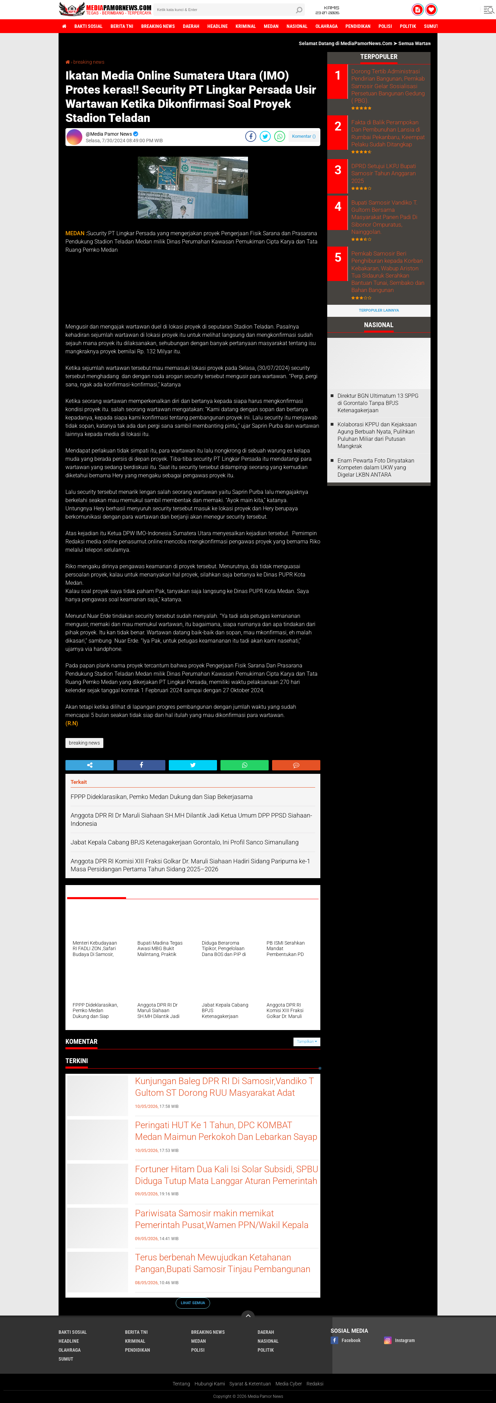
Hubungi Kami (210, 1383)
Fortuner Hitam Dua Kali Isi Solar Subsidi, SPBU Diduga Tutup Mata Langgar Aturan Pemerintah (226, 1175)
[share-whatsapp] (279, 136)
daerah (191, 26)
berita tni (122, 26)
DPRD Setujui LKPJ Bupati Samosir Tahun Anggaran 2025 (382, 171)
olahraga (327, 26)
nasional (297, 26)
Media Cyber (289, 1383)
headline (217, 26)
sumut (431, 26)
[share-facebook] (250, 136)
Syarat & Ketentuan (250, 1383)
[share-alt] (89, 765)
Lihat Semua (193, 1303)
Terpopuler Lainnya (379, 300)
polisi (385, 26)
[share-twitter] (265, 136)
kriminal (246, 26)
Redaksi (315, 1383)
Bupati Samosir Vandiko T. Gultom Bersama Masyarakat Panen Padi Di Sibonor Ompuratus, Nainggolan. (387, 211)
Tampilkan (307, 1041)
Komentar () (304, 136)
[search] (229, 9)
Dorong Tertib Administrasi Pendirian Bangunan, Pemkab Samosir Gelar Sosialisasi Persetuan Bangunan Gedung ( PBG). (387, 85)
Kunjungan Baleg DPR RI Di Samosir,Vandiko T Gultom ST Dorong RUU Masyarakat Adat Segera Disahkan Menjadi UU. (224, 1093)
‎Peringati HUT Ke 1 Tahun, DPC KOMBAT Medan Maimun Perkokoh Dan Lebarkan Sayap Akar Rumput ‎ (226, 1137)
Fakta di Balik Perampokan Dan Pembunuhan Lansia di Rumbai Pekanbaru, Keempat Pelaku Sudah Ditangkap (386, 132)
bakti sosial (88, 26)
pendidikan (358, 26)
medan (271, 26)
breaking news (158, 26)
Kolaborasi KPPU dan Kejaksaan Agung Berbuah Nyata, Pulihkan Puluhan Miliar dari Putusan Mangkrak (377, 424)
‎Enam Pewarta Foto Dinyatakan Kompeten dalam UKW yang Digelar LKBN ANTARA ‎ (376, 456)
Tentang (181, 1383)
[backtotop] (248, 1317)
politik (408, 26)
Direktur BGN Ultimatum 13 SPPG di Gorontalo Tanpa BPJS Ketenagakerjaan (378, 392)
